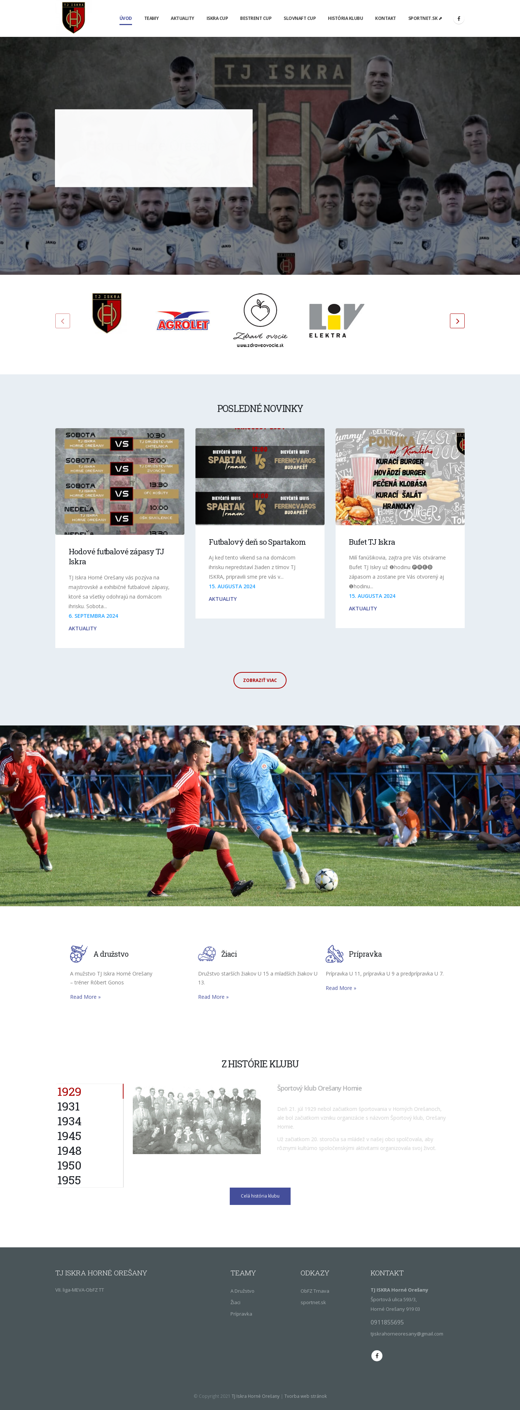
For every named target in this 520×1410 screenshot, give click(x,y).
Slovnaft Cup (300, 18)
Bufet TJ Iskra (372, 542)
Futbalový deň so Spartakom (257, 542)
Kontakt (385, 18)
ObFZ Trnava (315, 1291)
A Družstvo (242, 1291)
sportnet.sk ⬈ (425, 18)
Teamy (151, 18)
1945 (69, 1135)
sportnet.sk (313, 1302)
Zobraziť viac (260, 680)
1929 (69, 1091)
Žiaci (235, 1302)
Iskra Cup (217, 18)
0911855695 (387, 1322)
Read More (85, 996)
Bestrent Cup (255, 18)
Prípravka (241, 1313)
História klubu (345, 18)
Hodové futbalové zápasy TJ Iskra (116, 556)
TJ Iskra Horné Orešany (256, 1396)
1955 (69, 1180)
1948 (69, 1150)
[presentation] (62, 320)
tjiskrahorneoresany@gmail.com (407, 1333)
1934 (69, 1120)
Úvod (125, 18)
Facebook (376, 1355)
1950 (69, 1165)
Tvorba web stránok (305, 1396)
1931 (68, 1106)
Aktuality (182, 18)
